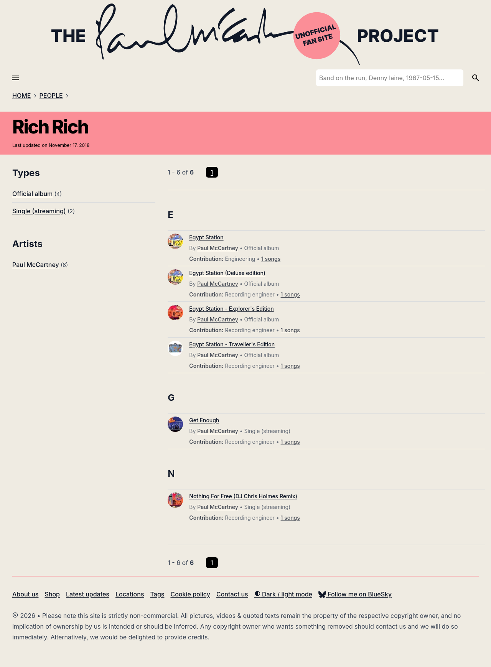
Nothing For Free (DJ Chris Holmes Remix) (243, 496)
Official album (32, 194)
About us (25, 594)
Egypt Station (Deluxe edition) (227, 273)
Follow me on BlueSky (355, 594)
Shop (52, 594)
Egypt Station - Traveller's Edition (232, 344)
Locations (129, 594)
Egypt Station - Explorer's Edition (231, 308)
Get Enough (204, 420)
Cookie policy (190, 594)
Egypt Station (206, 237)
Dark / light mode (283, 594)
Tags (157, 594)
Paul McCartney (35, 264)
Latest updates (87, 594)
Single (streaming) (39, 211)
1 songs (270, 258)
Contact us (232, 594)
